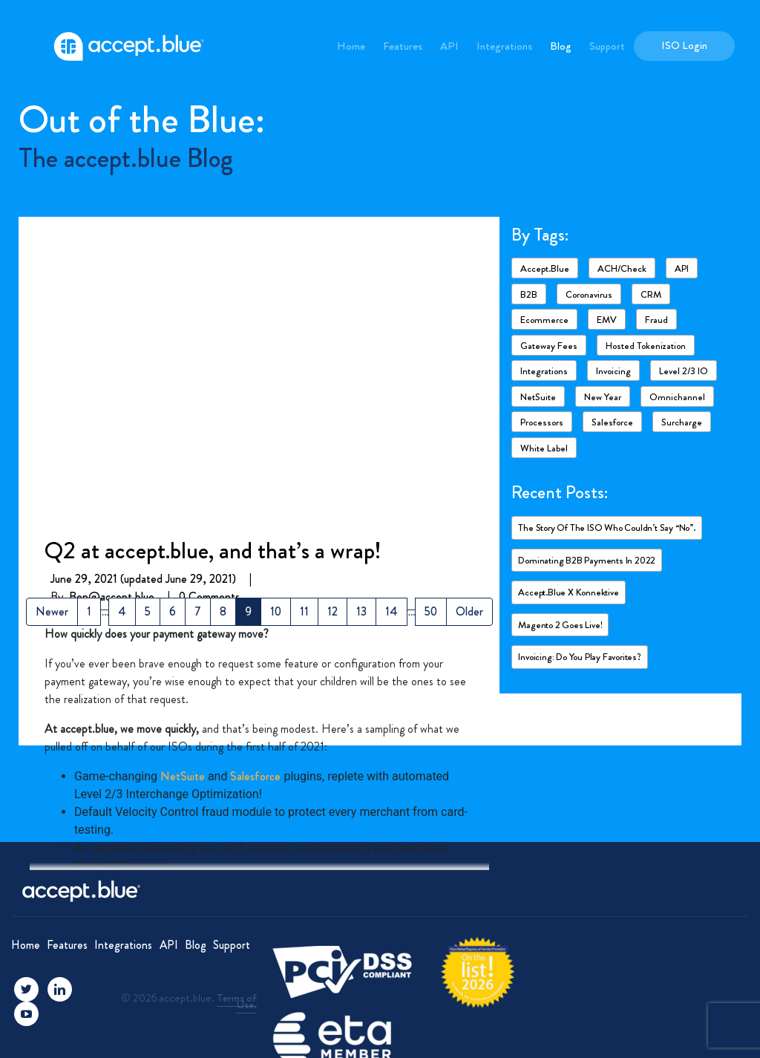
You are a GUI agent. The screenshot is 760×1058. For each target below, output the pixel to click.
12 (332, 611)
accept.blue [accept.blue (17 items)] (544, 268)
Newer (52, 611)
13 (361, 611)
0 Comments (209, 288)
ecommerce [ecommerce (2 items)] (544, 320)
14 (391, 611)
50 (431, 611)
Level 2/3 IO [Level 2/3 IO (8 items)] (683, 371)
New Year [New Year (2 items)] (602, 397)
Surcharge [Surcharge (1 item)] (681, 422)
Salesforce (255, 468)
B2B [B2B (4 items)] (528, 294)
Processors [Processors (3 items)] (541, 422)
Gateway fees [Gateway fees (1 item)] (548, 346)
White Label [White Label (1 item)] (544, 448)
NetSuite (182, 468)
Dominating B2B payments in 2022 (586, 560)
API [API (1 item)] (682, 268)
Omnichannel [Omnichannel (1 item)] (677, 397)
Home (351, 46)
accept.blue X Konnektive (568, 592)
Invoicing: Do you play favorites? (579, 657)
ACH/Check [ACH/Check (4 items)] (621, 268)
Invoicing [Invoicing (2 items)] (613, 371)
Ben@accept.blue (111, 288)
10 (275, 611)
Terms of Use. (237, 1001)
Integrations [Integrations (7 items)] (544, 371)
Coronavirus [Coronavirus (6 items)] (589, 294)
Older (469, 611)
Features (402, 46)
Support (607, 46)
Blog (560, 46)
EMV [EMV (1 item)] (607, 320)
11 (304, 611)
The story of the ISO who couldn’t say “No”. (606, 527)
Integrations (504, 46)
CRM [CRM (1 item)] (651, 294)
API (449, 46)
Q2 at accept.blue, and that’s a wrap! (213, 242)
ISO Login (684, 45)
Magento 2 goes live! (560, 625)
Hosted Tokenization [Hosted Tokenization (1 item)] (646, 346)
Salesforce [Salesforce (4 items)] (612, 422)
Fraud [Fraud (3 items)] (656, 320)
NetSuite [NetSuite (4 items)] (538, 397)
